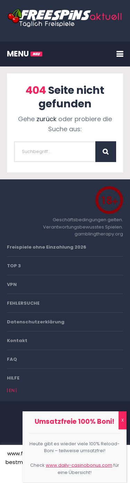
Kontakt (17, 340)
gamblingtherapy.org (99, 234)
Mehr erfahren (84, 473)
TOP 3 (14, 265)
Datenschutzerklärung (35, 322)
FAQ (12, 359)
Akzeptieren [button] (45, 473)
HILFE (13, 378)
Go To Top (65, 432)
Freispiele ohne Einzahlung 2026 (46, 247)
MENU (24, 53)
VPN (12, 284)
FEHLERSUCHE (23, 303)
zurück (46, 119)
